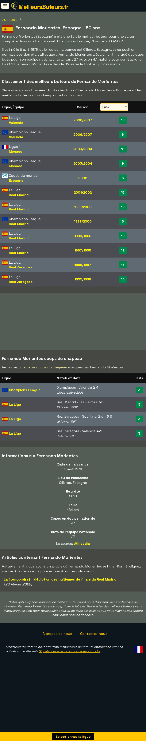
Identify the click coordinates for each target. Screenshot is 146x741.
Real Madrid (19, 195)
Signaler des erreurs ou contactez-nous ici (69, 667)
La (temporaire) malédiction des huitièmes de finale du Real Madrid (60, 594)
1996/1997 (82, 264)
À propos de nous (57, 649)
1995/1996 (82, 279)
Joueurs (10, 20)
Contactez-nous (93, 649)
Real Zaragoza (21, 267)
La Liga (15, 420)
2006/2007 (82, 120)
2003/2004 (82, 149)
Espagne (16, 180)
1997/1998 (82, 250)
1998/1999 (82, 236)
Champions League (24, 405)
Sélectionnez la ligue (73, 736)
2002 (82, 178)
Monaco (15, 151)
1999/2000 (83, 207)
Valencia (16, 122)
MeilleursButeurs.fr (43, 7)
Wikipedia (82, 559)
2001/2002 (83, 192)
